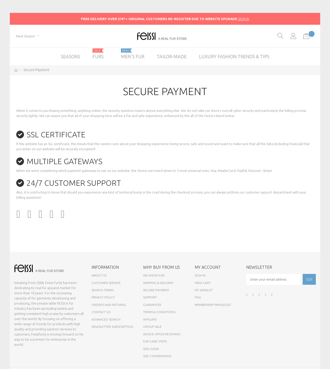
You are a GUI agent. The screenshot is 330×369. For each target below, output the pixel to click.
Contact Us (101, 312)
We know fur (153, 275)
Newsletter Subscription (112, 326)
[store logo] (165, 36)
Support (150, 297)
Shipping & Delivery (158, 282)
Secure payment (156, 290)
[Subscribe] (309, 279)
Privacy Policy (103, 297)
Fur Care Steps (155, 341)
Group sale (152, 326)
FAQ (198, 297)
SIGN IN (243, 19)
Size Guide (151, 348)
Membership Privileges (213, 304)
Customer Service (106, 282)
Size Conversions (157, 356)
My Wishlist (204, 290)
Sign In (200, 275)
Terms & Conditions (159, 312)
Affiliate (150, 319)
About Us (99, 275)
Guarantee (152, 304)
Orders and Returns (109, 304)
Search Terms (103, 290)
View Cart (203, 282)
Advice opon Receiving (161, 334)
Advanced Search (106, 319)
